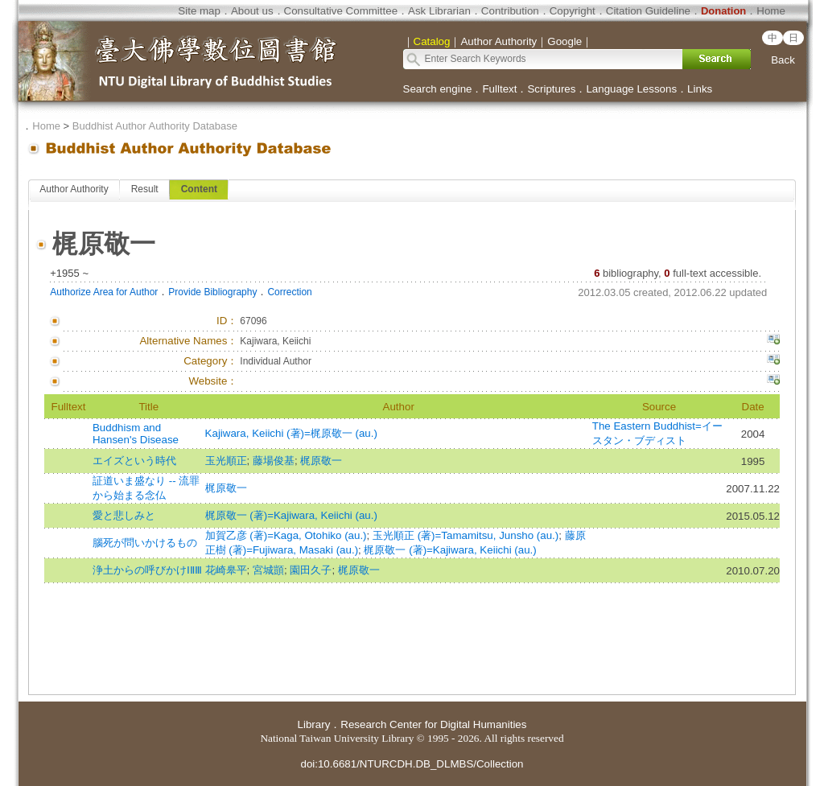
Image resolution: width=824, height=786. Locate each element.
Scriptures (551, 89)
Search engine (437, 89)
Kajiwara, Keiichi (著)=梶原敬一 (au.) (291, 433)
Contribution (510, 11)
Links (699, 89)
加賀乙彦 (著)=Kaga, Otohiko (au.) (286, 535)
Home (770, 11)
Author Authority (73, 189)
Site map (199, 11)
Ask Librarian (439, 11)
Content (199, 189)
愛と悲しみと (124, 515)
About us (252, 11)
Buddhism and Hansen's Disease (136, 434)
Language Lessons (631, 89)
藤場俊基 (274, 461)
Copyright (572, 11)
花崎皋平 (226, 570)
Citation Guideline (648, 11)
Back (783, 60)
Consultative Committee (341, 11)
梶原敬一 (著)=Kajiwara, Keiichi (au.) (291, 515)
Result (145, 189)
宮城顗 (268, 570)
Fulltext (499, 89)
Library (314, 724)
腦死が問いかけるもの (145, 543)
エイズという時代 (134, 461)
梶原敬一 (321, 461)
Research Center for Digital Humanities (433, 724)
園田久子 (311, 570)
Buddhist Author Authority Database (154, 126)
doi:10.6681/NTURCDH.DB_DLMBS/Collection (411, 764)
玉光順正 (226, 461)
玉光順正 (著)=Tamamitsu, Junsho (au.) (465, 535)
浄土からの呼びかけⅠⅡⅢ (147, 570)
